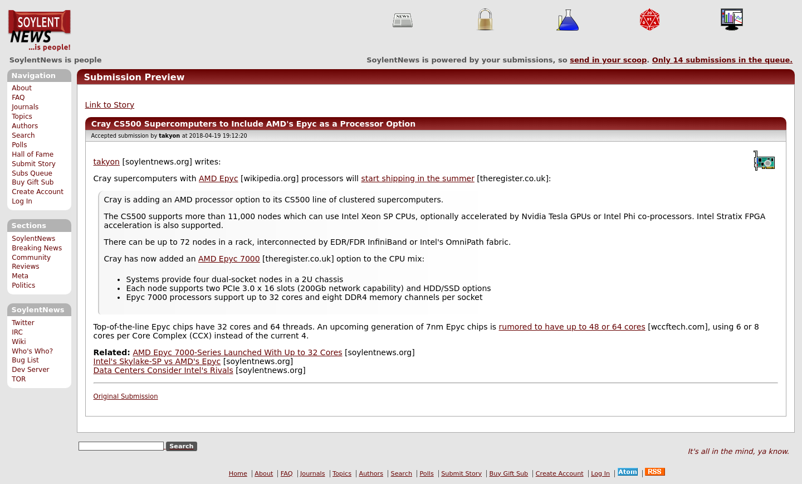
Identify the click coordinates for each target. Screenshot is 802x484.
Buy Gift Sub (32, 182)
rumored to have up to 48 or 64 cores (572, 326)
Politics (23, 285)
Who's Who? (32, 351)
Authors (25, 126)
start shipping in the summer (417, 178)
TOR (19, 379)
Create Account (37, 192)
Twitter (23, 323)
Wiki (19, 342)
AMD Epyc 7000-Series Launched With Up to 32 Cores (237, 352)
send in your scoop (608, 60)
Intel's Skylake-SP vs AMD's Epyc (157, 361)
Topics (22, 116)
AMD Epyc (218, 178)
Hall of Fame (32, 154)
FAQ (18, 97)
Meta (20, 276)
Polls (19, 145)
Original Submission (126, 396)
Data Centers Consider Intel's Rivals (163, 370)
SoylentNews (39, 30)
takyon (107, 161)
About (22, 88)
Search (23, 135)
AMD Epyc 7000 (229, 258)
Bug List (25, 360)
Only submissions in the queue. (722, 60)
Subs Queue (32, 173)
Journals (25, 107)
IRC (17, 332)
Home (238, 473)
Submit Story (34, 164)
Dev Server (30, 370)
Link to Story (110, 104)
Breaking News (37, 248)
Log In (22, 201)
